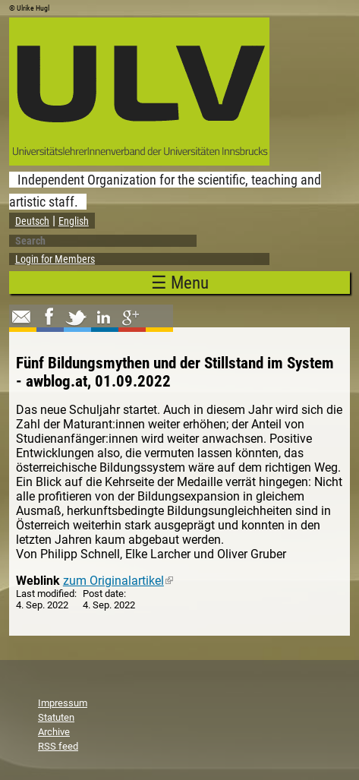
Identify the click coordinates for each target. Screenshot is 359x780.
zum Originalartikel (118, 580)
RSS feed (58, 746)
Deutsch (32, 221)
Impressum (62, 703)
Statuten (56, 717)
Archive (54, 731)
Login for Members (55, 259)
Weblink (38, 580)
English (73, 221)
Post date (103, 593)
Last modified (45, 593)
